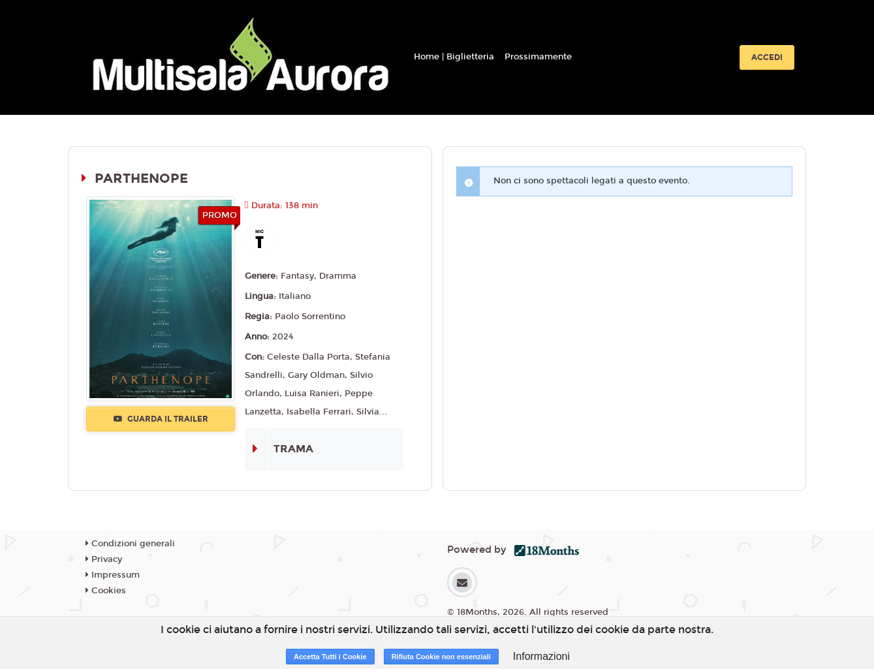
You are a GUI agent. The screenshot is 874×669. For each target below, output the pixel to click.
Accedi (767, 57)
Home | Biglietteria (454, 57)
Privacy (104, 559)
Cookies (106, 590)
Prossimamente (538, 57)
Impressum (113, 575)
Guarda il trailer (161, 419)
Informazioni (541, 656)
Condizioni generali (130, 543)
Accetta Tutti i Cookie (330, 657)
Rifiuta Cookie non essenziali (441, 657)
